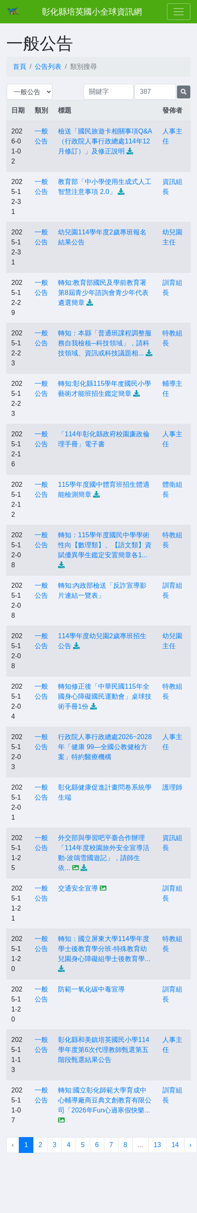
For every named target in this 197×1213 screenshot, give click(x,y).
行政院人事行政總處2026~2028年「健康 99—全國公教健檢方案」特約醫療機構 (105, 746)
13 (157, 1144)
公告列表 (48, 66)
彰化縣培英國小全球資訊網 (92, 11)
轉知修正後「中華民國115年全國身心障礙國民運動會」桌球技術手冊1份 (105, 696)
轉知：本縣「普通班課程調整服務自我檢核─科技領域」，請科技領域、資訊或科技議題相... (105, 343)
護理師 (172, 787)
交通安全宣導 (78, 888)
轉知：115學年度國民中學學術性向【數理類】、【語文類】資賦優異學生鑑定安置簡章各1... (105, 545)
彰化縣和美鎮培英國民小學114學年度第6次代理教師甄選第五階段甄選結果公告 (103, 1049)
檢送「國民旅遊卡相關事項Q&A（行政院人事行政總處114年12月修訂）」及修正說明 (105, 141)
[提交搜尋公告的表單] (183, 92)
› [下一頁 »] (190, 1144)
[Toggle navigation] (178, 11)
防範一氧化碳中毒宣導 (91, 989)
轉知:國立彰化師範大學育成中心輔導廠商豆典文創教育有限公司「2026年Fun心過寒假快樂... (105, 1100)
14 (175, 1144)
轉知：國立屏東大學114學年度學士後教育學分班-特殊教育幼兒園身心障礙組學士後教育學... (104, 948)
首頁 (19, 66)
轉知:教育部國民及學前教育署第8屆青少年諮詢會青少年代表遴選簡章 (103, 292)
